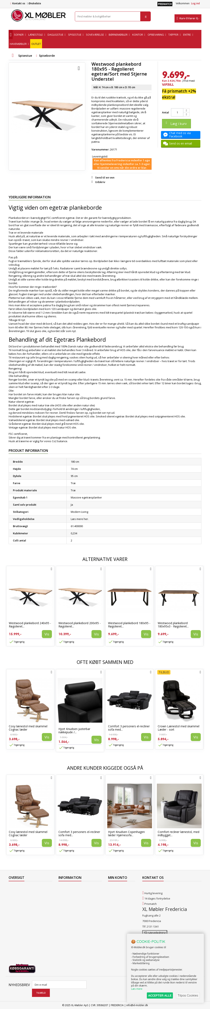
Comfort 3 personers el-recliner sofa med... (129, 727)
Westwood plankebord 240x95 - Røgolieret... (30, 624)
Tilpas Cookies (188, 995)
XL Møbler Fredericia (71, 924)
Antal (165, 112)
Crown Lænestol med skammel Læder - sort (178, 727)
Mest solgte (16, 903)
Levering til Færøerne (71, 887)
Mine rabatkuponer (120, 908)
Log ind (195, 3)
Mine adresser (117, 898)
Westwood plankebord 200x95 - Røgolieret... (79, 624)
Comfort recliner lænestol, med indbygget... (178, 833)
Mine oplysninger (119, 903)
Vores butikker (18, 908)
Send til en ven (104, 177)
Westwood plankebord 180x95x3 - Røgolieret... (173, 624)
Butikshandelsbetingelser (74, 914)
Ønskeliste (34, 3)
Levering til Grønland (71, 898)
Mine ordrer (115, 887)
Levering (63, 903)
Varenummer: (100, 149)
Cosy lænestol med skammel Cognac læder (28, 727)
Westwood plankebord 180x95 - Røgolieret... (129, 624)
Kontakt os (18, 3)
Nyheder (14, 898)
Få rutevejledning (154, 932)
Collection (15, 892)
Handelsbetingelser (70, 908)
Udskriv (100, 182)
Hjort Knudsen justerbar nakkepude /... (74, 730)
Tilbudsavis (16, 887)
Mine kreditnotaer (119, 892)
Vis (47, 634)
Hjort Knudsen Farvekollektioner (78, 939)
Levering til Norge (69, 892)
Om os (62, 919)
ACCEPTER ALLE (159, 995)
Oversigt (14, 919)
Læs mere (136, 989)
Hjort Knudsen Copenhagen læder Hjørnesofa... (126, 833)
